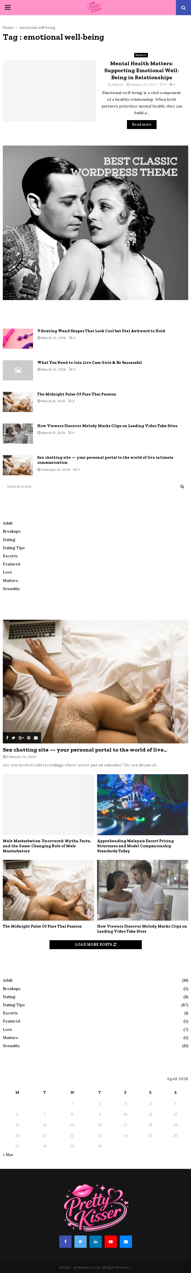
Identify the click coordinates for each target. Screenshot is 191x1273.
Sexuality (11, 588)
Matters (141, 55)
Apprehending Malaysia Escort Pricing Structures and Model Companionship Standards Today (135, 846)
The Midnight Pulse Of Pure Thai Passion (76, 394)
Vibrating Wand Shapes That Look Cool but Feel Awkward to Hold (101, 331)
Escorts (10, 555)
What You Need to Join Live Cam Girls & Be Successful (89, 362)
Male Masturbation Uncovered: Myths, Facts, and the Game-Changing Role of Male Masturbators (47, 846)
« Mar (8, 1154)
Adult (8, 523)
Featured (11, 564)
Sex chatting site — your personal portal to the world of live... (85, 749)
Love (7, 572)
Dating (9, 539)
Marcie (118, 84)
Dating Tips (14, 547)
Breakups (11, 531)
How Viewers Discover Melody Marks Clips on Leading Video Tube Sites (107, 425)
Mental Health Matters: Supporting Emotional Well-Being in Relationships (141, 70)
